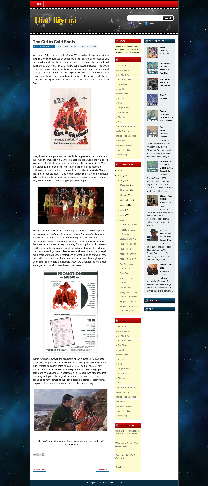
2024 (120, 170)
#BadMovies (47, 47)
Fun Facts (120, 141)
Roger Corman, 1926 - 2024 (165, 50)
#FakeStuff (121, 89)
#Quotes (120, 103)
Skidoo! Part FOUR (128, 244)
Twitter (152, 23)
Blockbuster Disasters (126, 136)
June (122, 215)
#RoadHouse (122, 112)
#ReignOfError (122, 108)
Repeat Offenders (124, 145)
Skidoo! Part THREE (129, 249)
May (122, 220)
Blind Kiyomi (91, 482)
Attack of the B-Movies (126, 126)
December (125, 185)
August (123, 205)
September (125, 200)
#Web (119, 122)
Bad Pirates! (125, 287)
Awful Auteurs (122, 131)
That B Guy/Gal (123, 150)
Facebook (138, 23)
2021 (120, 175)
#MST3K (120, 98)
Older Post (102, 470)
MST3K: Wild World (128, 225)
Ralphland (120, 467)
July (122, 210)
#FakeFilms (121, 84)
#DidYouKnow (122, 75)
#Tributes (120, 117)
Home (38, 4)
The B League (122, 154)
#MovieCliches (123, 93)
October (123, 195)
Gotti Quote (125, 273)
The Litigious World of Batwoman (166, 82)
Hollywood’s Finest (128, 301)
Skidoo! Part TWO (128, 254)
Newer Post (39, 470)
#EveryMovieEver (124, 79)
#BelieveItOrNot (123, 70)
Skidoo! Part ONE (128, 259)
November (125, 190)
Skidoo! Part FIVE (128, 239)
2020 (120, 180)
